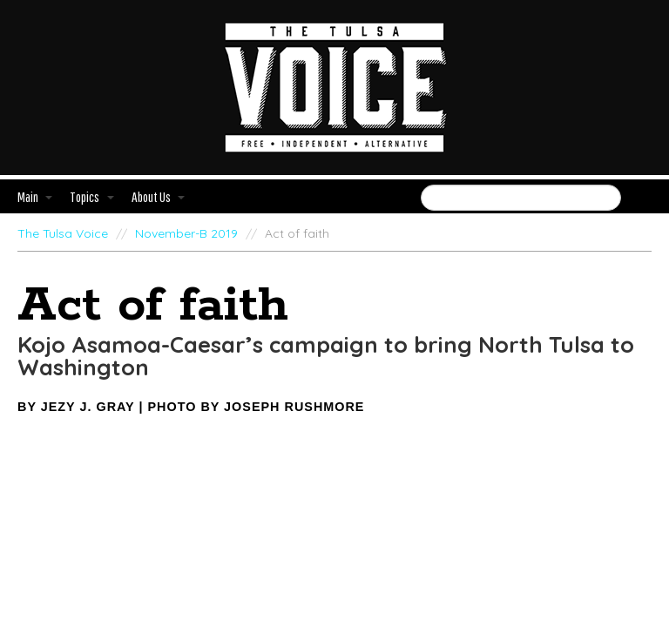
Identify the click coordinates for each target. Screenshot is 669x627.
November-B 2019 (186, 233)
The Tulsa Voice (62, 233)
